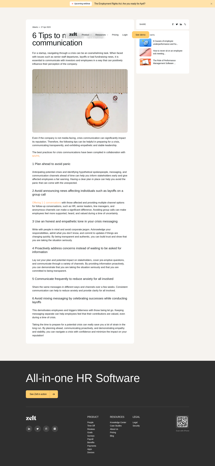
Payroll (90, 439)
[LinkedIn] (181, 24)
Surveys (91, 436)
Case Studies (116, 426)
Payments (91, 446)
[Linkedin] (29, 429)
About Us (114, 429)
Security (136, 426)
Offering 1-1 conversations (46, 202)
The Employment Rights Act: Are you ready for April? (119, 4)
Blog (112, 436)
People (90, 422)
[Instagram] (46, 429)
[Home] (73, 34)
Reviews (91, 429)
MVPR (35, 156)
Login (125, 34)
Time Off (91, 426)
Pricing (115, 34)
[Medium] (55, 429)
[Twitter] (177, 24)
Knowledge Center (118, 422)
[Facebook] (173, 24)
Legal (135, 422)
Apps (89, 449)
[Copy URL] (185, 24)
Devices (90, 452)
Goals (89, 432)
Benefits (90, 442)
